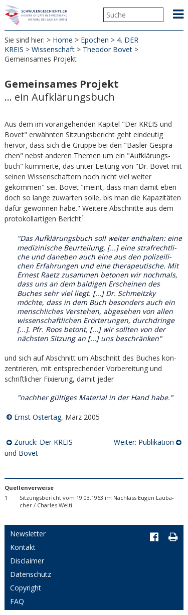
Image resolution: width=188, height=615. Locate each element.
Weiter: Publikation (144, 442)
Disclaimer (27, 560)
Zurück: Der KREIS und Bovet (39, 447)
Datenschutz (30, 574)
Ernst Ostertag (37, 417)
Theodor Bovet (107, 49)
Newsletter (28, 533)
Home (63, 40)
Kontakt (23, 547)
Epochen (95, 40)
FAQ (17, 601)
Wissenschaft (53, 49)
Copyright (25, 587)
